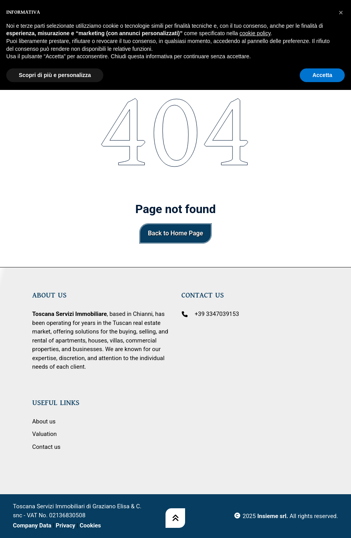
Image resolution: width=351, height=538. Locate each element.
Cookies (90, 525)
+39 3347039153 (217, 313)
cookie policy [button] (254, 15)
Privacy (65, 525)
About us (44, 421)
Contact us (46, 446)
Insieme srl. (272, 516)
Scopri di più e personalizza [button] (55, 57)
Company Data (32, 525)
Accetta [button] (322, 57)
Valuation (44, 434)
